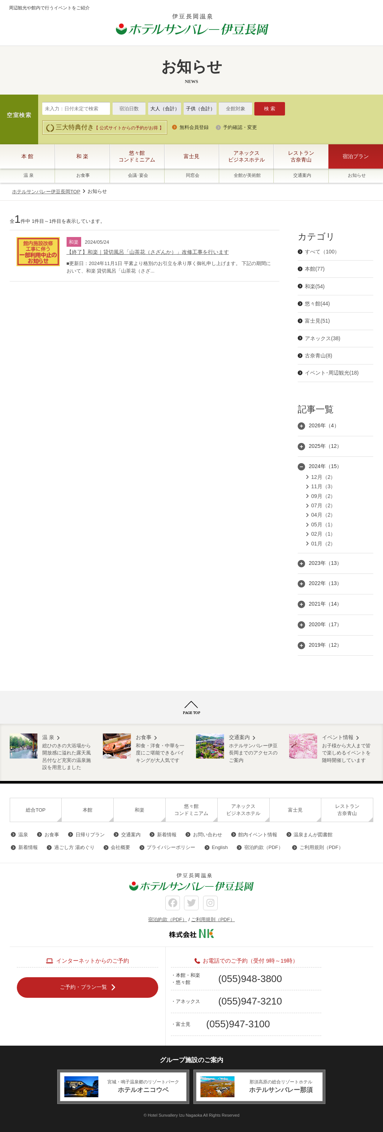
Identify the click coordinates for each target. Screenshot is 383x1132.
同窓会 (192, 175)
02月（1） (323, 534)
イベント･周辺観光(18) (332, 373)
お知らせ (357, 175)
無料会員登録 (194, 127)
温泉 (23, 834)
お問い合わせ (207, 834)
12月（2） (323, 477)
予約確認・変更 (240, 127)
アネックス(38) (322, 338)
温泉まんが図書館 (313, 834)
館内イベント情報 (257, 834)
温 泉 (29, 175)
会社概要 (120, 847)
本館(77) (315, 269)
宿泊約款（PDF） (263, 847)
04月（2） (323, 515)
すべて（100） (322, 252)
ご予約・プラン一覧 (83, 987)
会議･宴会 (138, 175)
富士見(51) (317, 321)
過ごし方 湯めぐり (74, 847)
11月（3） (323, 486)
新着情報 (167, 834)
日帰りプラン (90, 834)
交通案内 (302, 175)
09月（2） (323, 496)
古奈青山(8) (318, 356)
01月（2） (323, 544)
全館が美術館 (247, 175)
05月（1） (323, 524)
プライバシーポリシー (171, 847)
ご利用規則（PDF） (321, 847)
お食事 (83, 175)
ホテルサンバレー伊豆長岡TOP (46, 191)
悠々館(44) (317, 304)
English (220, 847)
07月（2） (323, 505)
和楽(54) (315, 286)
